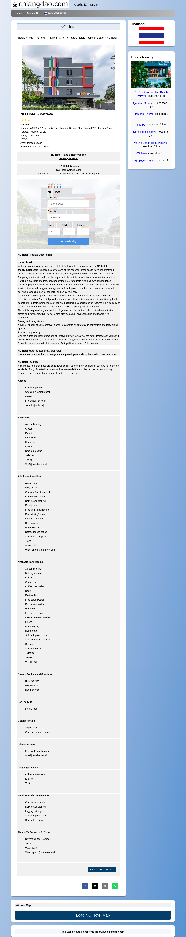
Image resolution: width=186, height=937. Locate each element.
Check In (52, 197)
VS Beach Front (144, 160)
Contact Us (33, 13)
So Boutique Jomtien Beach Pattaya (151, 94)
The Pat (142, 124)
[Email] (105, 886)
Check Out (53, 211)
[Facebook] (85, 886)
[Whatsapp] (115, 886)
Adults (65, 225)
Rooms (51, 225)
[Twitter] (95, 886)
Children (80, 225)
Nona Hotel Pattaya (145, 132)
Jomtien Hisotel (144, 114)
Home (19, 13)
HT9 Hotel (142, 153)
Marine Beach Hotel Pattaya (151, 142)
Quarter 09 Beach (144, 103)
